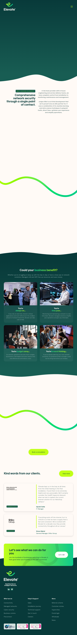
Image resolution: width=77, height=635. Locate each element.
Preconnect (8, 617)
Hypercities (56, 610)
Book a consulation (38, 452)
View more (66, 474)
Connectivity (8, 603)
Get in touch (32, 613)
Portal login (55, 613)
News (54, 620)
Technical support (34, 610)
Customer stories (58, 606)
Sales (29, 603)
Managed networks (10, 606)
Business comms (10, 613)
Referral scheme (57, 603)
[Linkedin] (8, 589)
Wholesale (55, 617)
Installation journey (34, 606)
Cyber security (9, 610)
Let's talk (10, 63)
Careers (30, 617)
